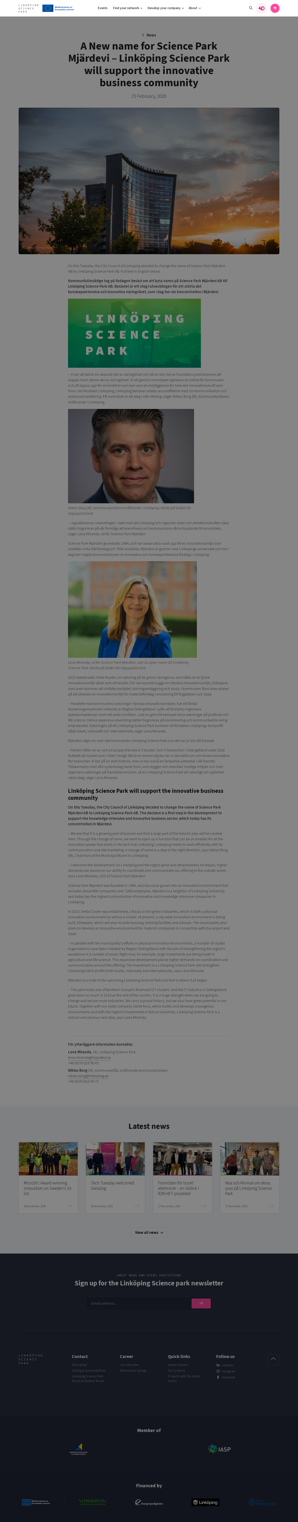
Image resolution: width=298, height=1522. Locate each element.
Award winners (178, 1365)
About (193, 8)
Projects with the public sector (184, 1378)
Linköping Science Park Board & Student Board (88, 1378)
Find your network (126, 8)
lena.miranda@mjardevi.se (89, 1057)
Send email (79, 1365)
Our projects (176, 1370)
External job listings (133, 1370)
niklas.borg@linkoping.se (88, 1076)
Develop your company (164, 8)
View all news (149, 1232)
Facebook (228, 1377)
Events (103, 8)
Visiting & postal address (89, 1370)
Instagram (228, 1371)
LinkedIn (228, 1365)
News (151, 35)
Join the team (129, 1365)
